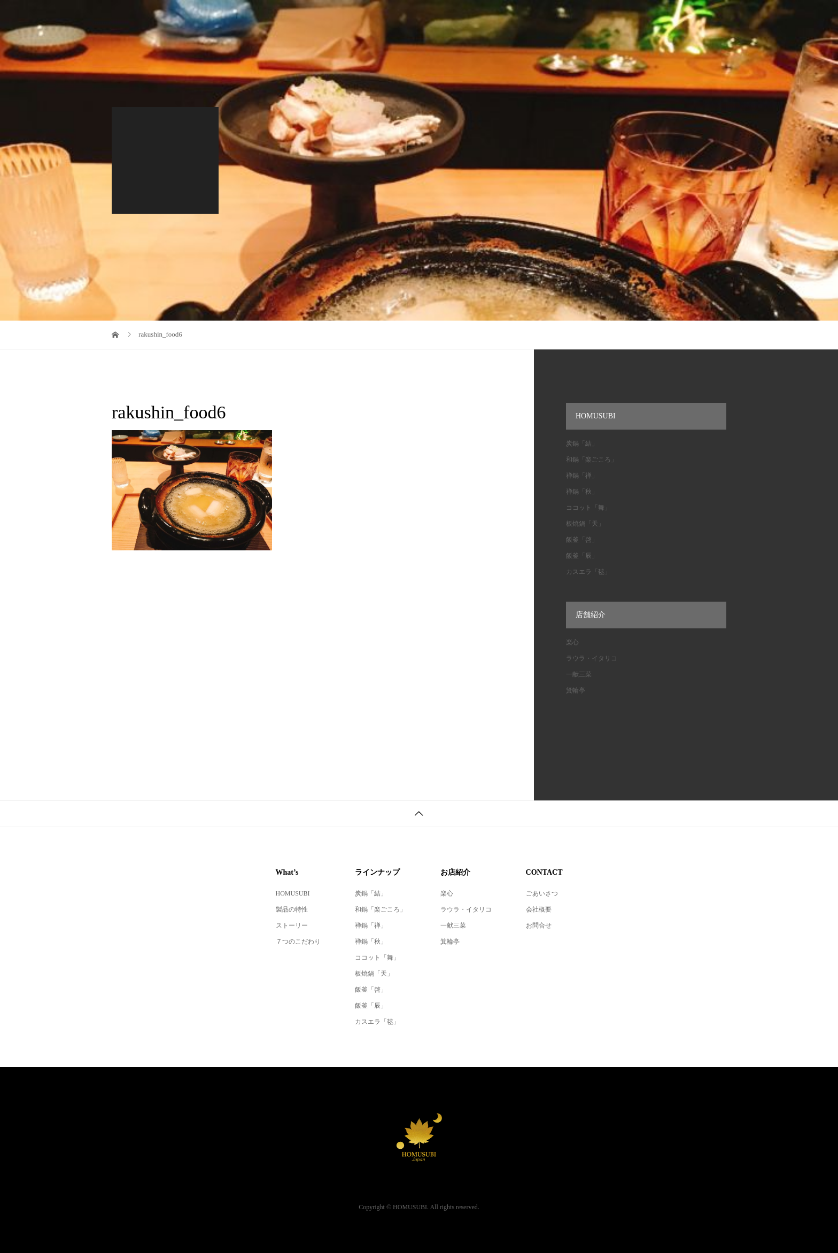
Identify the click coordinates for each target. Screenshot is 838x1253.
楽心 (572, 642)
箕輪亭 (575, 690)
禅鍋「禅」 (582, 475)
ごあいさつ (542, 893)
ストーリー (292, 925)
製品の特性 (292, 909)
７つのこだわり (298, 941)
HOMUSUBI (293, 893)
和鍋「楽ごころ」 (591, 459)
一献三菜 (579, 674)
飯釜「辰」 (582, 555)
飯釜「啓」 (582, 539)
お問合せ (539, 925)
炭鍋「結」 (582, 443)
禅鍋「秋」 (582, 491)
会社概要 (539, 909)
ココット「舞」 (588, 507)
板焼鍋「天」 (585, 523)
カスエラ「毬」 (588, 571)
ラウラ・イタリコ (591, 658)
